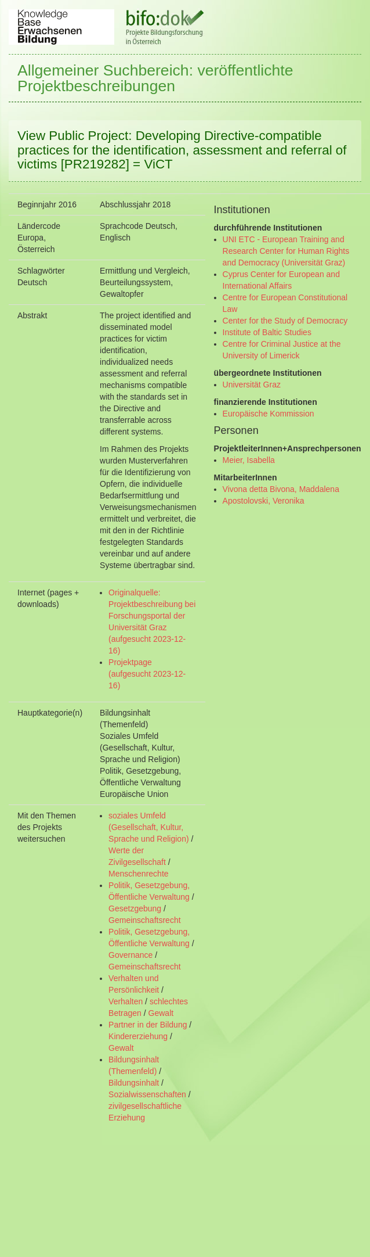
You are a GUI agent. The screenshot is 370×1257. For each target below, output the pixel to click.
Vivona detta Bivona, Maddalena (281, 489)
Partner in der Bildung (147, 1024)
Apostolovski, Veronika (263, 500)
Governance (130, 955)
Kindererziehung (138, 1036)
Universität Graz (252, 384)
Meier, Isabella (249, 460)
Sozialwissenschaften (147, 1094)
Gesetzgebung (134, 908)
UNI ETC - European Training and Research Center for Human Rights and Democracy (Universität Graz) (286, 251)
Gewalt (161, 1013)
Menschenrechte (138, 873)
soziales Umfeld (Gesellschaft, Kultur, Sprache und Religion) (148, 827)
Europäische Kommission (268, 413)
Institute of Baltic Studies (267, 332)
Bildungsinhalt (133, 1082)
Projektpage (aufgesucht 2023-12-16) (147, 674)
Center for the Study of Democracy (285, 320)
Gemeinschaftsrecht (144, 920)
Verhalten (125, 1001)
